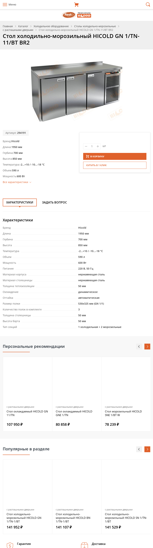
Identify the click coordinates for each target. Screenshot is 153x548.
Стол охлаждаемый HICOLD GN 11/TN (27, 413)
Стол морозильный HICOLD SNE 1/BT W (123, 413)
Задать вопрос (54, 202)
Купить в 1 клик (96, 166)
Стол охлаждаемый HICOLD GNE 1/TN (74, 413)
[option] (27, 394)
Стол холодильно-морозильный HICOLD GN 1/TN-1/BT (24, 517)
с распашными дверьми (20, 406)
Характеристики (19, 202)
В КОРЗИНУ (95, 157)
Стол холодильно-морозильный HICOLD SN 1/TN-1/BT (126, 517)
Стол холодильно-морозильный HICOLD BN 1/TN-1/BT (73, 517)
